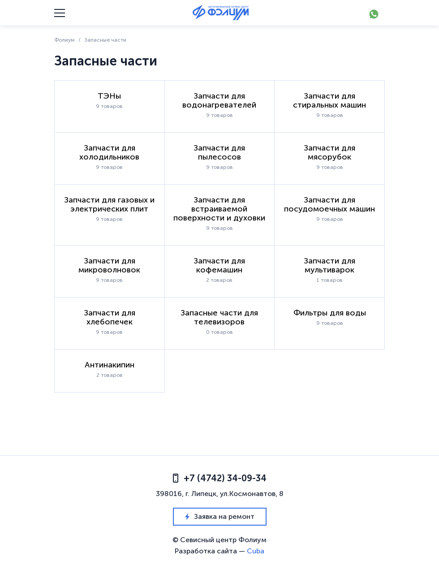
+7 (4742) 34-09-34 (220, 478)
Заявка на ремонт (219, 516)
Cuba (255, 551)
